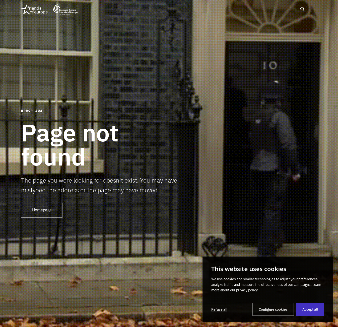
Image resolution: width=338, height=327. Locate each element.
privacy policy (246, 289)
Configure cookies (273, 309)
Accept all (310, 309)
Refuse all (219, 309)
